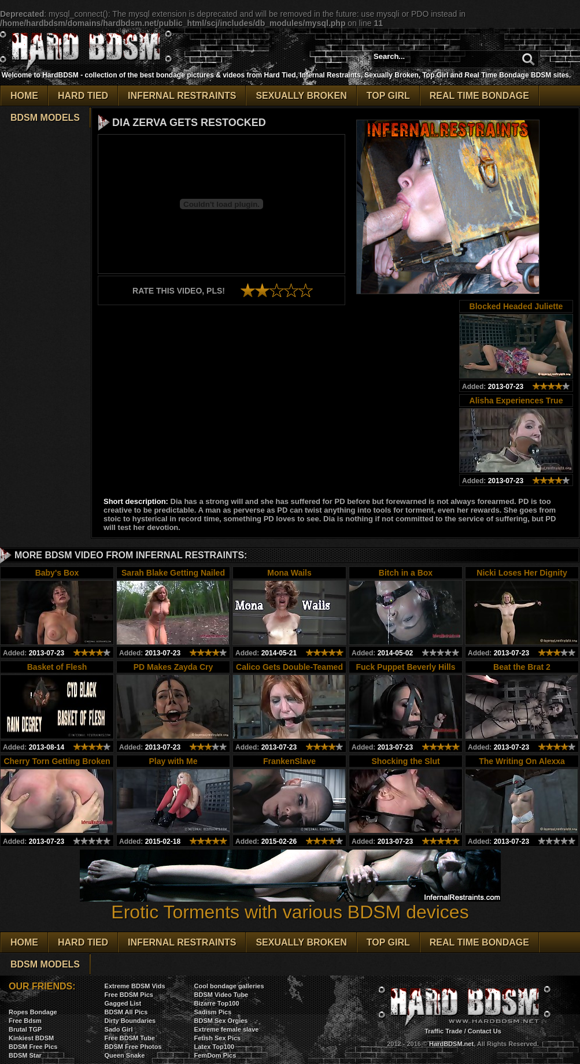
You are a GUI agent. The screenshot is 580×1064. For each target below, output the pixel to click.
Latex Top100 (214, 1046)
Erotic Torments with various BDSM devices (290, 903)
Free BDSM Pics (129, 994)
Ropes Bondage (33, 1012)
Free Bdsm (25, 1020)
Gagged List (123, 1003)
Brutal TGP (25, 1029)
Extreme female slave (226, 1029)
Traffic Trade (443, 1031)
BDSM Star (25, 1055)
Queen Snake (125, 1055)
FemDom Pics (215, 1055)
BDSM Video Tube (221, 994)
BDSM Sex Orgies (221, 1020)
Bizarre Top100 (216, 1003)
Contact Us (484, 1031)
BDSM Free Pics (33, 1046)
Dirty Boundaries (130, 1020)
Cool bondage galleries (229, 986)
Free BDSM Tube (130, 1038)
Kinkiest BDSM (31, 1038)
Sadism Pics (213, 1012)
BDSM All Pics (126, 1012)
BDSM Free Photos (133, 1046)
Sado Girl (119, 1029)
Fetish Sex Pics (217, 1038)
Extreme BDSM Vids (135, 986)
